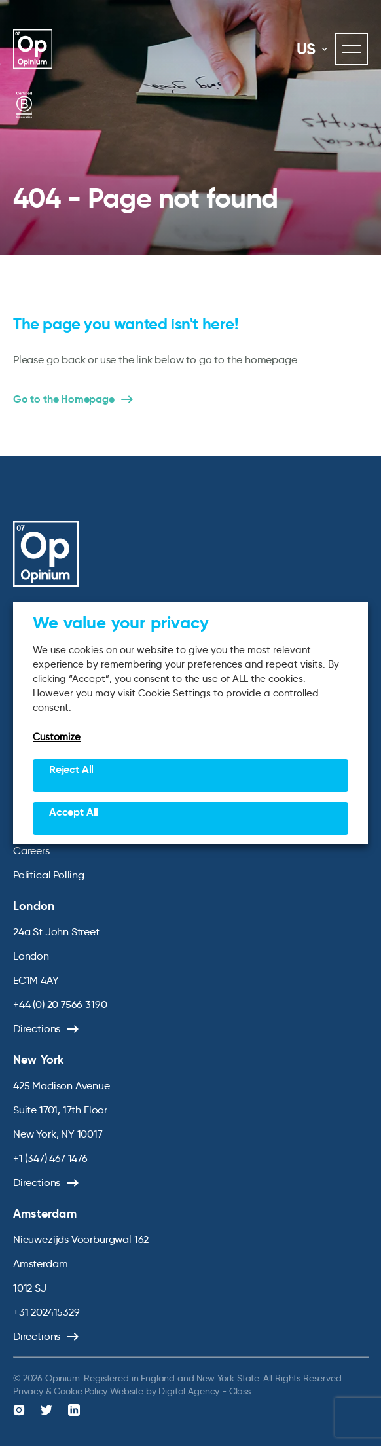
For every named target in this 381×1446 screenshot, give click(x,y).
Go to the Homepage (64, 399)
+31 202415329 (46, 1312)
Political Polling (48, 875)
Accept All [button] (73, 812)
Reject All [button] (71, 769)
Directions (36, 1028)
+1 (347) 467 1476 (50, 1158)
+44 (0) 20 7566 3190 (60, 1004)
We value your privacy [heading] (121, 622)
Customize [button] (57, 737)
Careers (31, 850)
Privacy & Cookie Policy (60, 1391)
